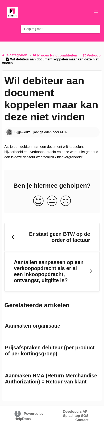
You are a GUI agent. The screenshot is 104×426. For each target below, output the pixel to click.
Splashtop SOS (75, 416)
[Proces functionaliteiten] (55, 55)
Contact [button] (81, 420)
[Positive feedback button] (38, 201)
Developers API (75, 412)
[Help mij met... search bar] (60, 29)
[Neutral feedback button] (52, 201)
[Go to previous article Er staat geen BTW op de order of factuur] (52, 237)
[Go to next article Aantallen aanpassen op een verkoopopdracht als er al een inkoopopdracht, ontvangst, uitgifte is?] (52, 271)
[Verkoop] (91, 55)
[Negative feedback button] (65, 201)
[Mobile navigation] (96, 12)
